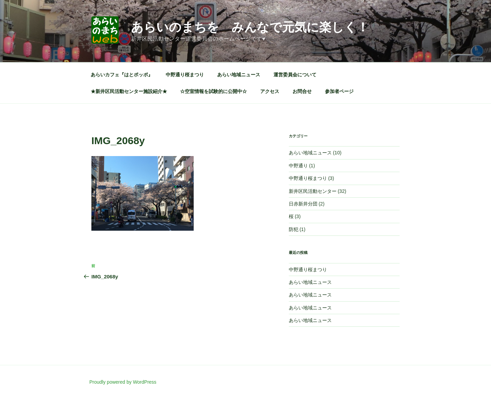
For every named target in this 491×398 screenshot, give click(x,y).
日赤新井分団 (303, 203)
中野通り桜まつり (185, 74)
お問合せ (302, 91)
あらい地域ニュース (238, 74)
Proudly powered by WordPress (123, 382)
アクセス (269, 91)
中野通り (298, 165)
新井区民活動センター (313, 191)
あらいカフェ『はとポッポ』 (122, 74)
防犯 (293, 229)
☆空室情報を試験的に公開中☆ (213, 91)
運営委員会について (294, 74)
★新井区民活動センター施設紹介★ (129, 91)
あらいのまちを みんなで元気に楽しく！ (250, 27)
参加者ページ (339, 91)
